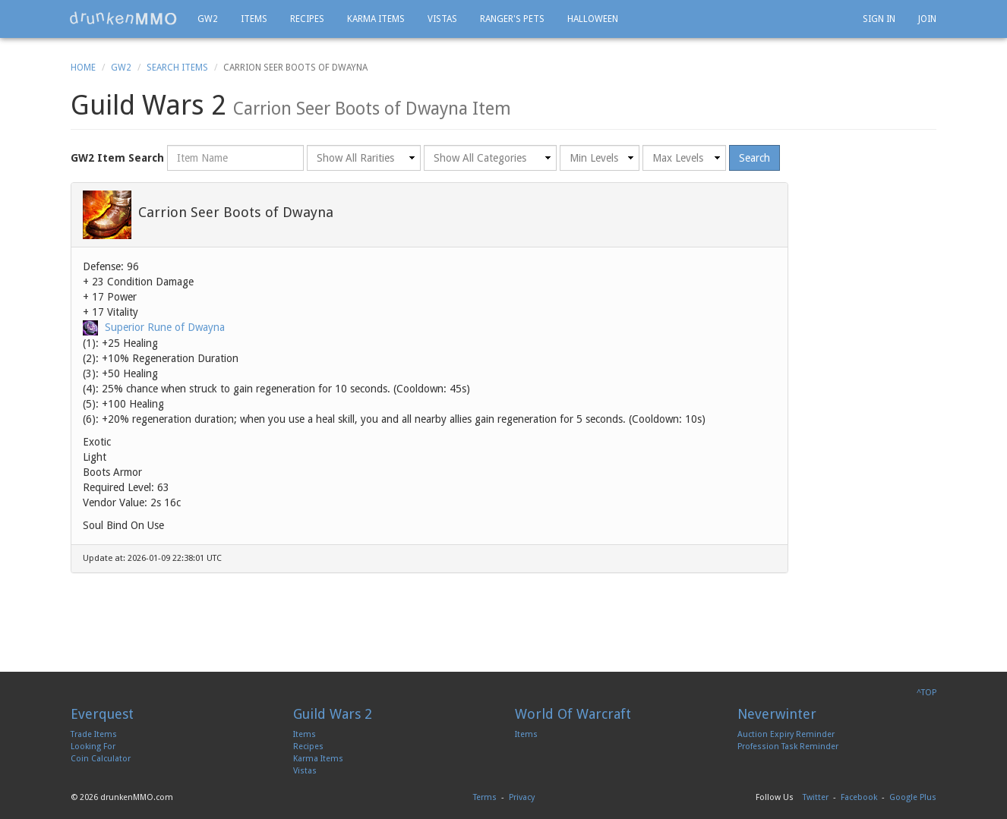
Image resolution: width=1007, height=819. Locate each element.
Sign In (879, 19)
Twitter (816, 797)
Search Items (177, 67)
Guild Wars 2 (332, 714)
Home (83, 67)
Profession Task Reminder (787, 746)
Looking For (93, 746)
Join (927, 19)
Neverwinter (776, 714)
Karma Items (376, 19)
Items (254, 19)
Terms (485, 797)
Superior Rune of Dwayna (165, 327)
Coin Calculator (101, 759)
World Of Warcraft (573, 714)
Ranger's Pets (512, 19)
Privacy (522, 797)
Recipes (307, 19)
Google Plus (912, 797)
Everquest (102, 714)
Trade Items (94, 734)
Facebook (859, 797)
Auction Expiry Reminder (786, 734)
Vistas (442, 19)
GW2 (207, 19)
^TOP (926, 693)
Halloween (592, 19)
